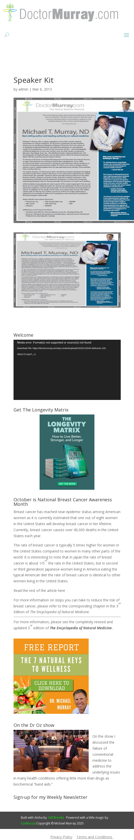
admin (23, 89)
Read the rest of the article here (39, 590)
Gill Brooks (56, 817)
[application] (67, 370)
